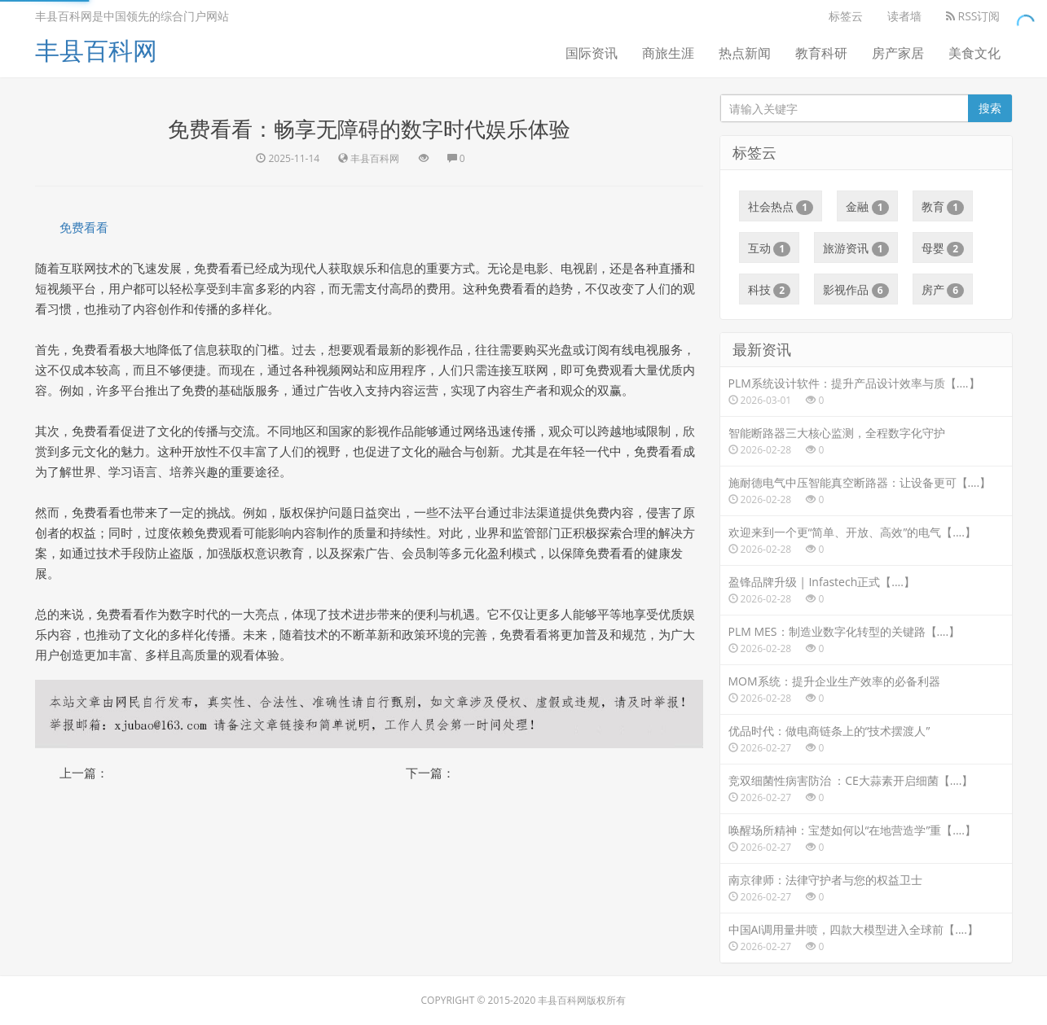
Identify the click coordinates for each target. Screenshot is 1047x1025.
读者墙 (904, 16)
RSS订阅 (973, 16)
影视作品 (856, 290)
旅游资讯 (856, 248)
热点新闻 (745, 53)
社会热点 (781, 207)
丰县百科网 (96, 50)
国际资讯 (591, 53)
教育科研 (821, 53)
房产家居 (898, 53)
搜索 (990, 108)
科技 (769, 290)
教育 (943, 207)
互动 (769, 248)
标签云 (846, 16)
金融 (867, 207)
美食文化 (974, 53)
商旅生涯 (668, 53)
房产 (943, 290)
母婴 (943, 248)
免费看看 (83, 227)
